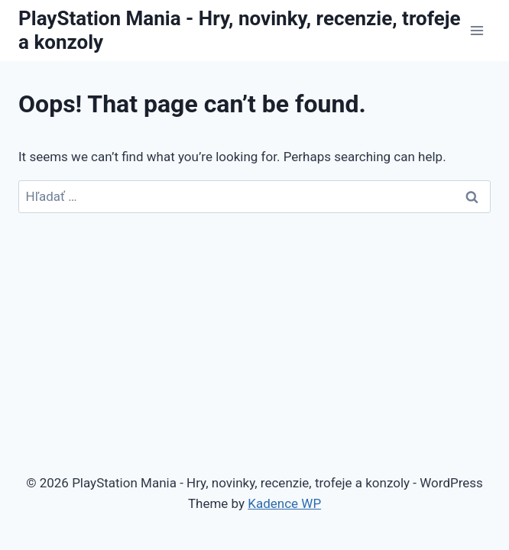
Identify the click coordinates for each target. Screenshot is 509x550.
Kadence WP (284, 503)
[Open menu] (476, 30)
